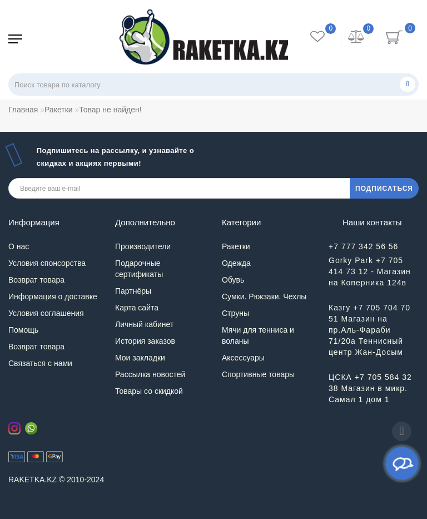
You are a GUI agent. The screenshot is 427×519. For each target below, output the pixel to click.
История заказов (145, 341)
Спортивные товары (258, 374)
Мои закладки (140, 357)
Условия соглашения (46, 313)
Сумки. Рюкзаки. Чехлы (264, 296)
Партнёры (133, 290)
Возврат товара (36, 279)
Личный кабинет (144, 324)
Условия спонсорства (47, 263)
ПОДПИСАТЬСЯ (384, 188)
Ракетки (58, 109)
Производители (143, 246)
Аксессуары (243, 357)
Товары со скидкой (149, 391)
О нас (18, 246)
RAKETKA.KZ (32, 479)
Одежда (236, 263)
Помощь (23, 329)
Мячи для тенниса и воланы (258, 335)
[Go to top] (401, 431)
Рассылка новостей (150, 374)
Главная (23, 109)
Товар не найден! (110, 109)
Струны (235, 313)
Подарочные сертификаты (139, 269)
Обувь (233, 279)
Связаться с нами (40, 363)
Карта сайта (136, 307)
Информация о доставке (52, 296)
